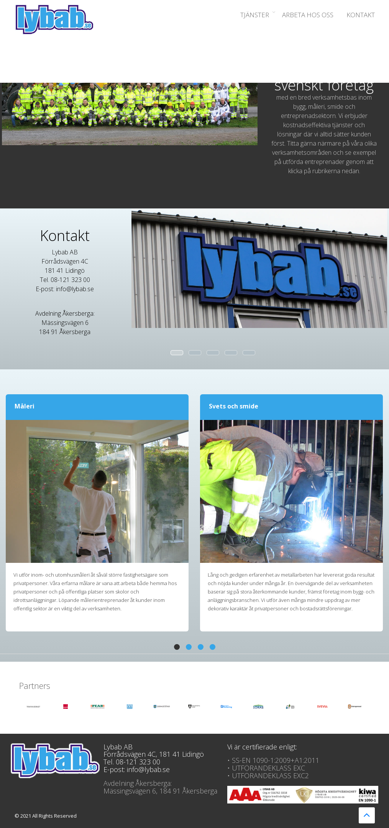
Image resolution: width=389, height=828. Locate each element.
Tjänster (254, 14)
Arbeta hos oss (307, 14)
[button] (177, 647)
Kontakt (360, 14)
